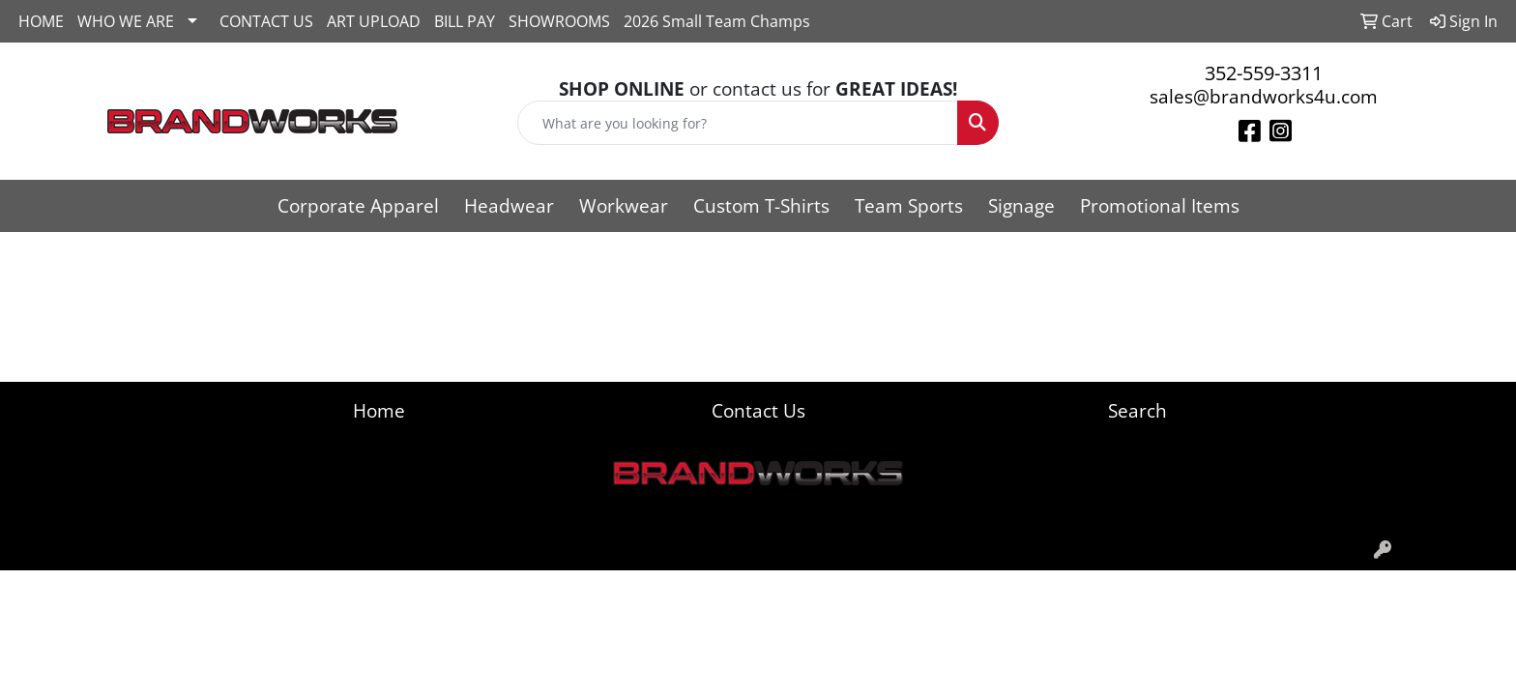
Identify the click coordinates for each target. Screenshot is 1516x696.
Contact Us (758, 410)
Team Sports (909, 205)
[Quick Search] (738, 123)
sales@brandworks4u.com (1264, 96)
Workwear (623, 205)
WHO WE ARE (125, 21)
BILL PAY (464, 21)
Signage (1021, 205)
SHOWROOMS (559, 21)
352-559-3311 (1264, 73)
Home (379, 410)
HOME (41, 21)
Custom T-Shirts (761, 205)
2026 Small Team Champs (717, 21)
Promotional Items (1159, 205)
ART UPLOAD (374, 21)
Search (1137, 410)
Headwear (509, 205)
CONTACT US (266, 21)
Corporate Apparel (358, 205)
